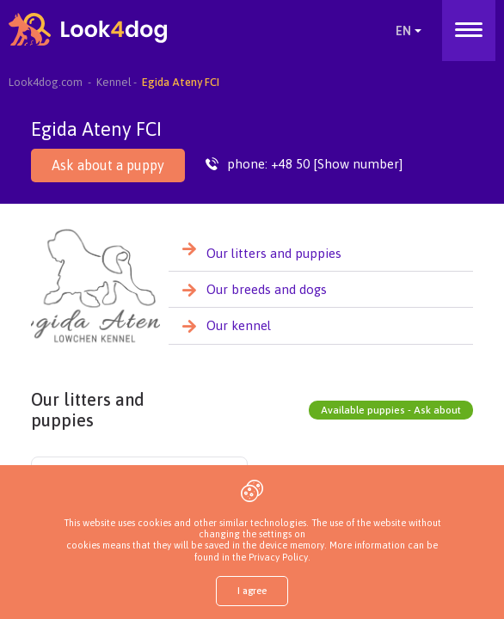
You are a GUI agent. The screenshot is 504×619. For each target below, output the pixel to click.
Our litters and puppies (273, 253)
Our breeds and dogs (266, 289)
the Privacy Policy (269, 557)
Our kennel (238, 325)
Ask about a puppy (108, 165)
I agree (252, 590)
